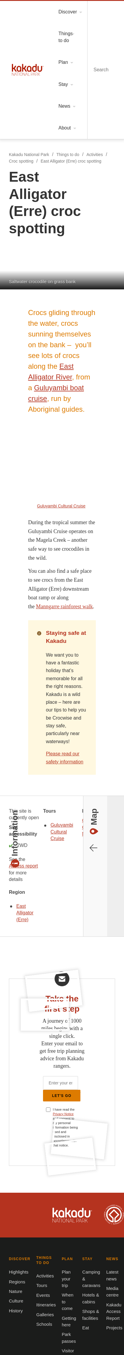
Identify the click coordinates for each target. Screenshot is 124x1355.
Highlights (16, 879)
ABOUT (69, 1009)
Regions (14, 889)
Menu (88, 8)
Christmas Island (34, 1259)
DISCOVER (16, 868)
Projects (14, 1049)
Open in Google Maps (28, 566)
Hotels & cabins (77, 964)
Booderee (34, 1226)
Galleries (71, 918)
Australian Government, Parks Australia (26, 821)
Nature (13, 899)
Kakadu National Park (18, 8)
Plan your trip (19, 954)
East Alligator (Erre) (88, 507)
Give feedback (76, 1049)
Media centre (19, 1030)
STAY (66, 944)
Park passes (17, 983)
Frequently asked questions (89, 1058)
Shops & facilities (79, 974)
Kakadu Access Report (28, 1039)
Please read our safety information (58, 391)
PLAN (11, 944)
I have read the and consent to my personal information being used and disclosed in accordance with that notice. (60, 718)
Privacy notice (76, 1078)
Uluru (90, 1193)
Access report (90, 474)
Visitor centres (20, 993)
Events (69, 899)
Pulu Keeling (90, 1259)
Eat (65, 983)
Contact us (72, 1039)
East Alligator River (72, 162)
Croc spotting (19, 35)
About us (71, 1020)
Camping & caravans (82, 954)
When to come (20, 964)
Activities (93, 28)
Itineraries (72, 908)
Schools (69, 927)
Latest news (18, 1020)
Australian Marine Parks (90, 1292)
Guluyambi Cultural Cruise (40, 539)
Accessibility (74, 1030)
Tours (67, 889)
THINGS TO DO (76, 868)
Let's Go (62, 696)
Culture (13, 908)
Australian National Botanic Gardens (34, 1292)
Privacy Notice (57, 713)
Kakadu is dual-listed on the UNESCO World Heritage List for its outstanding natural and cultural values (103, 821)
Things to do (65, 28)
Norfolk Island (90, 1226)
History (13, 918)
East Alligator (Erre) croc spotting (70, 35)
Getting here (18, 974)
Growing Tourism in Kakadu (89, 1068)
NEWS (12, 1009)
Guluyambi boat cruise (68, 173)
